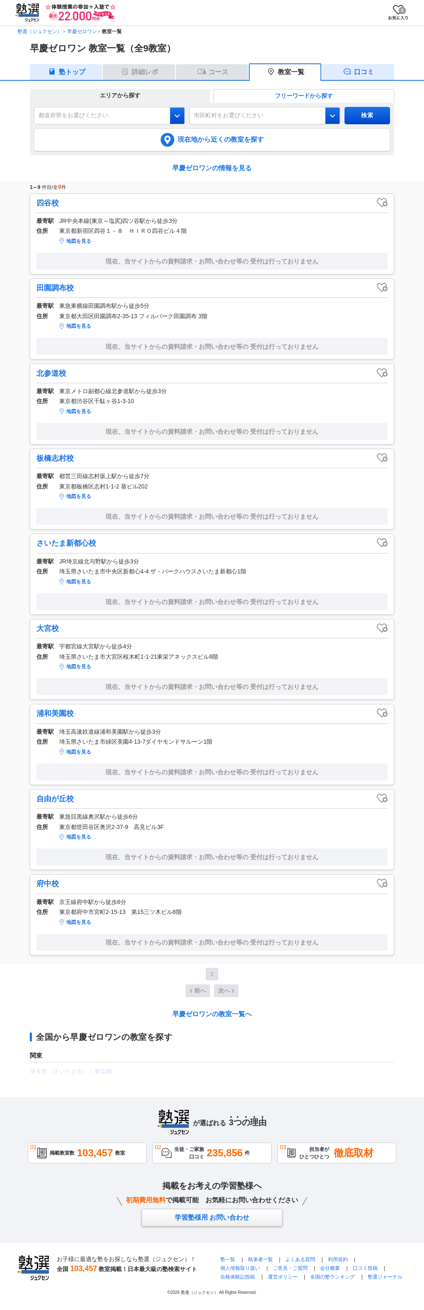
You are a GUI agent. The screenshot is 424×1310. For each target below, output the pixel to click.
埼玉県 (38, 1071)
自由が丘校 (55, 799)
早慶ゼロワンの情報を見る (212, 168)
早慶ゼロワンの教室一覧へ (212, 1014)
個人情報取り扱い (240, 1268)
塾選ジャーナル (385, 1277)
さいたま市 (67, 1071)
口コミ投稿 (365, 1268)
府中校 (47, 884)
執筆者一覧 (260, 1259)
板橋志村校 (55, 458)
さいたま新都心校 (66, 543)
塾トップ (72, 71)
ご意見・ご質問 (290, 1268)
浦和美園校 (55, 713)
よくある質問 (300, 1259)
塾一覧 (227, 1259)
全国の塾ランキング (332, 1277)
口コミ (364, 71)
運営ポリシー (283, 1277)
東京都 (103, 1071)
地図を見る (78, 241)
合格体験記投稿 (237, 1277)
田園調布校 (55, 288)
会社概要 (330, 1268)
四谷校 (47, 203)
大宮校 (47, 628)
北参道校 (51, 373)
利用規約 (338, 1259)
